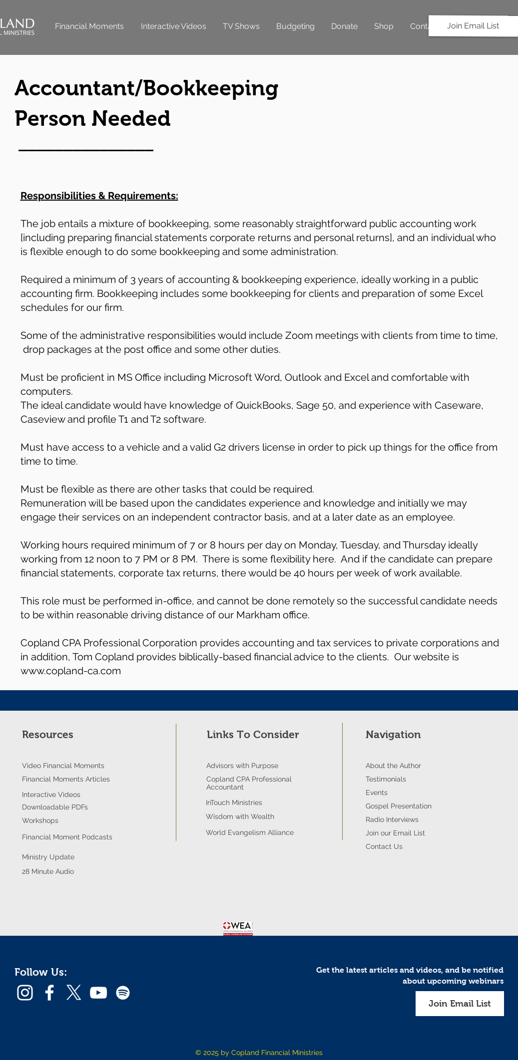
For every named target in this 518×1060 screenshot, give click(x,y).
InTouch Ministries (234, 802)
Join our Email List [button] (395, 833)
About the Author (393, 766)
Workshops (40, 820)
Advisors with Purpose (242, 766)
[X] (73, 992)
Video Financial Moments (63, 766)
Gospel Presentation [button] (399, 806)
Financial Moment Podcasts (67, 837)
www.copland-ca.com (70, 671)
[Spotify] (122, 992)
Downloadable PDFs (55, 807)
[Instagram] (24, 992)
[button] (460, 1003)
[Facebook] (49, 992)
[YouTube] (98, 992)
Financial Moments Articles (66, 779)
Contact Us (384, 846)
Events (377, 792)
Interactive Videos (51, 794)
